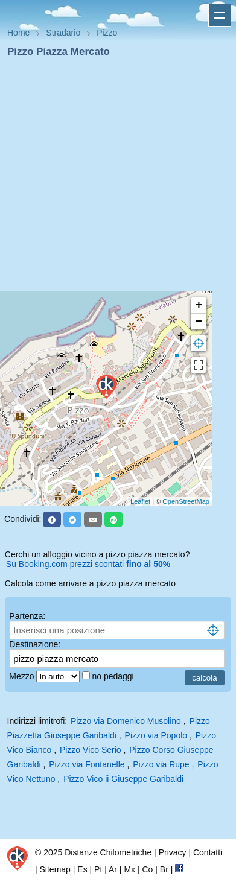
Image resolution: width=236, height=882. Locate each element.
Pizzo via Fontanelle (86, 764)
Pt (98, 869)
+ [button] (199, 305)
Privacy (173, 852)
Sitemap (55, 869)
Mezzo (22, 676)
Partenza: (27, 616)
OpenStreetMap (185, 501)
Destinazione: (34, 644)
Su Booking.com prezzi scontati (88, 564)
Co (147, 869)
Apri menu (219, 15)
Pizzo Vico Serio (90, 750)
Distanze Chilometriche (108, 852)
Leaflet (140, 501)
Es (82, 869)
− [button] (199, 321)
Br (164, 869)
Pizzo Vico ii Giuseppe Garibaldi (123, 779)
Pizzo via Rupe (161, 764)
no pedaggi (114, 676)
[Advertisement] (113, 178)
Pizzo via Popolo (156, 735)
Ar (113, 869)
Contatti (207, 852)
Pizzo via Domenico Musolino (126, 721)
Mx (129, 869)
